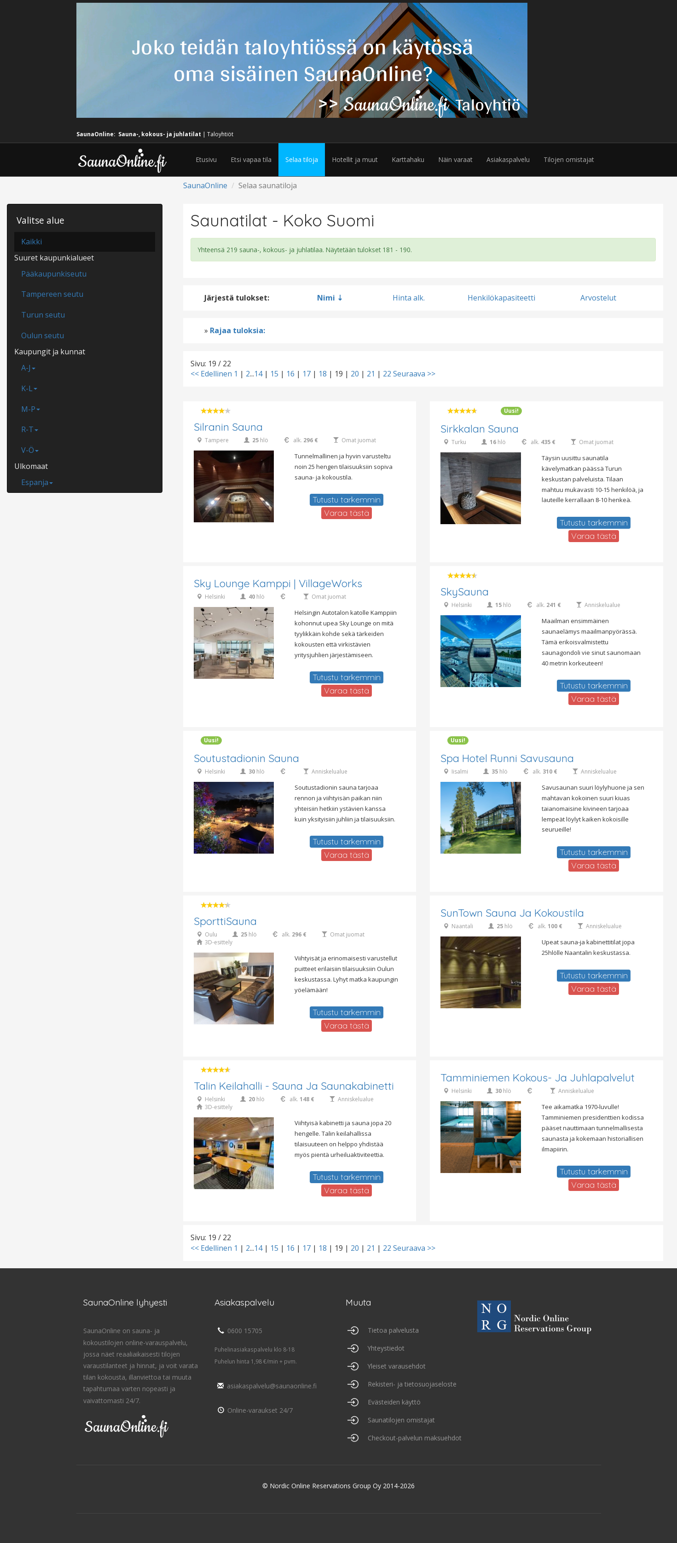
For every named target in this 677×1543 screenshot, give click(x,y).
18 (322, 374)
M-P (30, 409)
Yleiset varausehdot (397, 1366)
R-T (29, 429)
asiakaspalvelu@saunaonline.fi (265, 1385)
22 (387, 374)
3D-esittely (218, 943)
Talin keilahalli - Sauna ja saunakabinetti (294, 1086)
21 (371, 374)
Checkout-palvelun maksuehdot (415, 1437)
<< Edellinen (211, 374)
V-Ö (30, 450)
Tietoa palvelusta (393, 1330)
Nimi (326, 298)
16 (290, 374)
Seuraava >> (414, 374)
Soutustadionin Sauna (246, 758)
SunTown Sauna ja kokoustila (512, 913)
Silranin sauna (228, 427)
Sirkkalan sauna (479, 429)
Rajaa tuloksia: (237, 330)
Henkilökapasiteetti (501, 298)
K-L (29, 388)
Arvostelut (598, 298)
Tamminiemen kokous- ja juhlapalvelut (537, 1078)
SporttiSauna (225, 921)
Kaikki (31, 242)
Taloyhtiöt (220, 134)
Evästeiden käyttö (394, 1402)
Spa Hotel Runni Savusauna (507, 758)
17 (306, 374)
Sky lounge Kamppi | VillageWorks (278, 583)
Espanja (37, 482)
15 (274, 374)
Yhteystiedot (386, 1348)
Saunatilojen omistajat (401, 1420)
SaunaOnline (205, 185)
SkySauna (464, 592)
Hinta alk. (409, 298)
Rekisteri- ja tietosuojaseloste (412, 1384)
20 (355, 374)
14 (258, 374)
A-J (28, 368)
